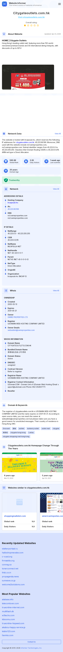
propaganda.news (10, 576)
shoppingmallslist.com (15, 516)
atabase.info (7, 599)
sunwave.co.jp (8, 580)
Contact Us (32, 642)
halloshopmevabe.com (12, 552)
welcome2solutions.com (13, 584)
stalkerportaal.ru (10, 548)
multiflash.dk (8, 611)
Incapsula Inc (13, 203)
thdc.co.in (6, 572)
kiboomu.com (8, 619)
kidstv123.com (8, 631)
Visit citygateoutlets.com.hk (31, 17)
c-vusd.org (7, 556)
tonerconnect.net (10, 568)
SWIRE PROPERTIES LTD (18, 317)
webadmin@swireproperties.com (21, 330)
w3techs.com (8, 615)
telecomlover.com (10, 603)
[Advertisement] (31, 57)
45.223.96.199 (13, 209)
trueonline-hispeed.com (13, 623)
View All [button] (58, 134)
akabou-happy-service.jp (13, 627)
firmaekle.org (8, 560)
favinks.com (7, 635)
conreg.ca (6, 564)
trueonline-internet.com (13, 607)
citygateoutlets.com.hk (25, 142)
